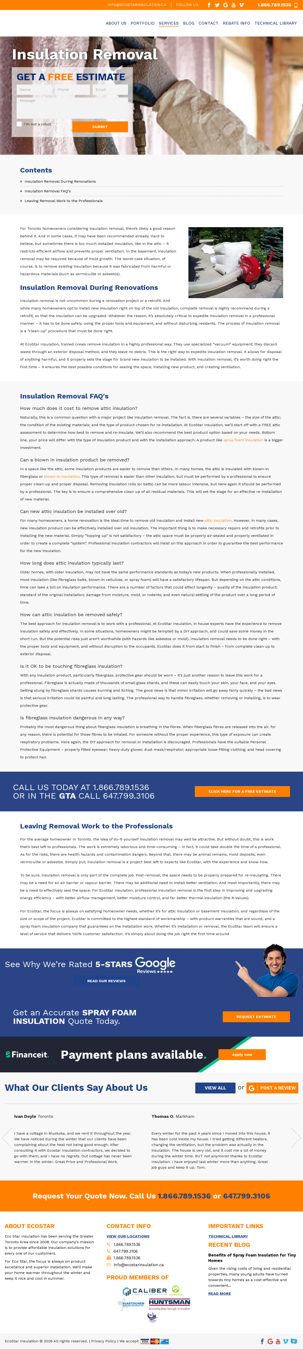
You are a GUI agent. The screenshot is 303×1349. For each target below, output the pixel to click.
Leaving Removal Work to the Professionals (64, 201)
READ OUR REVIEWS (106, 981)
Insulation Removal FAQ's (48, 191)
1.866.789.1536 (121, 787)
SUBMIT (100, 126)
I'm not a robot (37, 124)
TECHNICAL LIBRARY (228, 1236)
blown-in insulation (61, 476)
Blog (188, 23)
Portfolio (143, 23)
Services (169, 23)
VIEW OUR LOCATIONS (128, 1236)
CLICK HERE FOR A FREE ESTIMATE (242, 791)
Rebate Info (236, 23)
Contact (208, 23)
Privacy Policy (103, 1341)
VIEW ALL (215, 1088)
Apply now (242, 1054)
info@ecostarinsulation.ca (136, 4)
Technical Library (275, 23)
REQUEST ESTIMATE (256, 1016)
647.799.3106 (129, 796)
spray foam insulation (243, 440)
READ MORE (219, 1293)
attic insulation (218, 520)
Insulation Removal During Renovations (60, 181)
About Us (116, 23)
